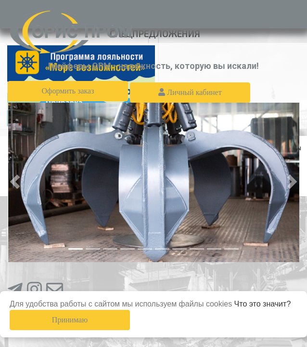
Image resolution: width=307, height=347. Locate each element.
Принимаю (70, 320)
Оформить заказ (67, 91)
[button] (15, 182)
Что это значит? (262, 304)
